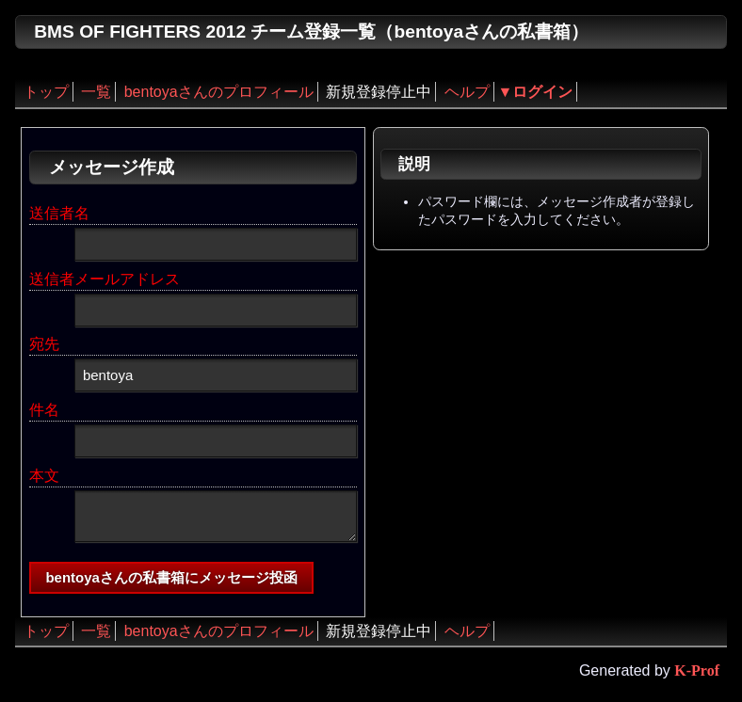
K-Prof (696, 670)
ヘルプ (467, 92)
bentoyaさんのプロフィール (219, 92)
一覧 (96, 92)
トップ (46, 92)
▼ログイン (535, 92)
